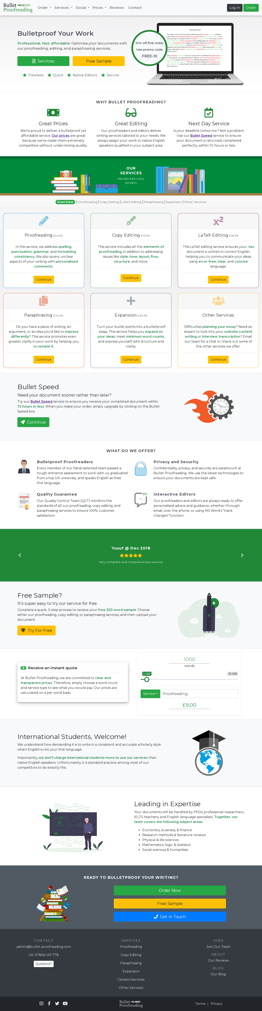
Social (81, 8)
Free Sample (99, 61)
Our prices (61, 136)
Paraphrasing (154, 202)
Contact (135, 8)
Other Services (195, 202)
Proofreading (87, 202)
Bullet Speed (201, 136)
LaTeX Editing (131, 202)
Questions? (44, 964)
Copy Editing (109, 202)
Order (43, 8)
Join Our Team (218, 947)
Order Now (170, 890)
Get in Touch (170, 916)
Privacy (216, 1004)
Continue (43, 280)
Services (62, 8)
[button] (19, 555)
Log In (235, 8)
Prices (98, 8)
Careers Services (131, 979)
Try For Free (36, 630)
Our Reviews (218, 960)
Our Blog (218, 974)
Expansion (174, 202)
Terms (200, 1004)
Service (149, 694)
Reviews (117, 8)
